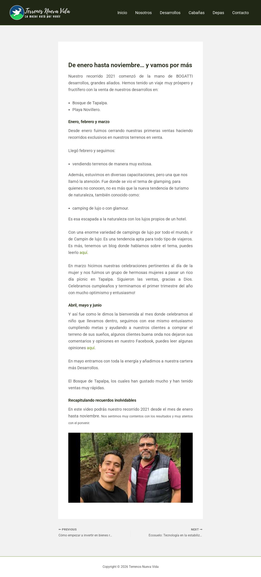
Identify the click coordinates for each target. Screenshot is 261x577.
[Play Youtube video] (130, 468)
